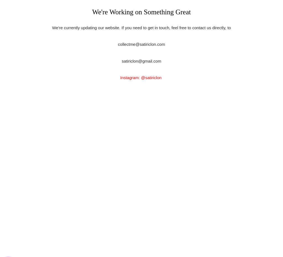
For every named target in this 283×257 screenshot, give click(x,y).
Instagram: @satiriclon (141, 77)
